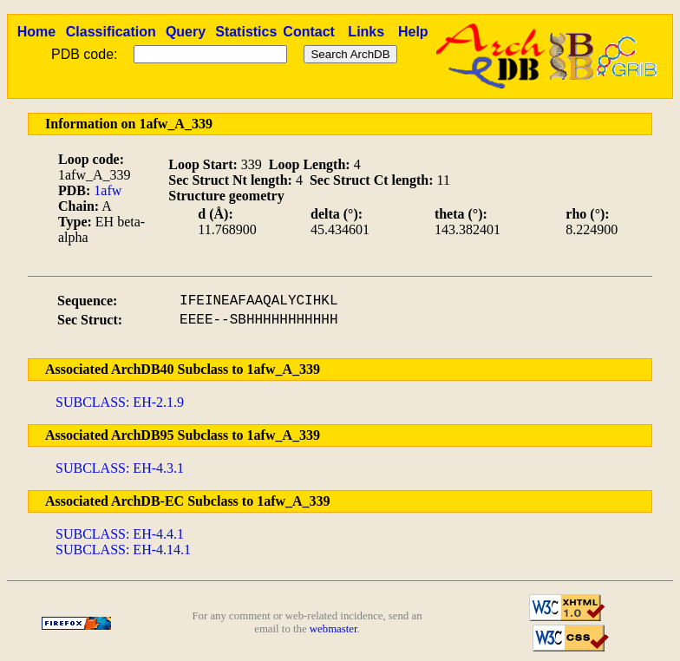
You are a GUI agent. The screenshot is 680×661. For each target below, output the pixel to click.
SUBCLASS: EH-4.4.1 (120, 534)
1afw (107, 190)
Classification (111, 31)
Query (186, 31)
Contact (309, 31)
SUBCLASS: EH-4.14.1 (123, 549)
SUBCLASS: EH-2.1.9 (120, 402)
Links (366, 31)
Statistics (246, 31)
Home (36, 31)
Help (413, 31)
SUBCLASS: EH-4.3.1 (120, 468)
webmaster (333, 629)
